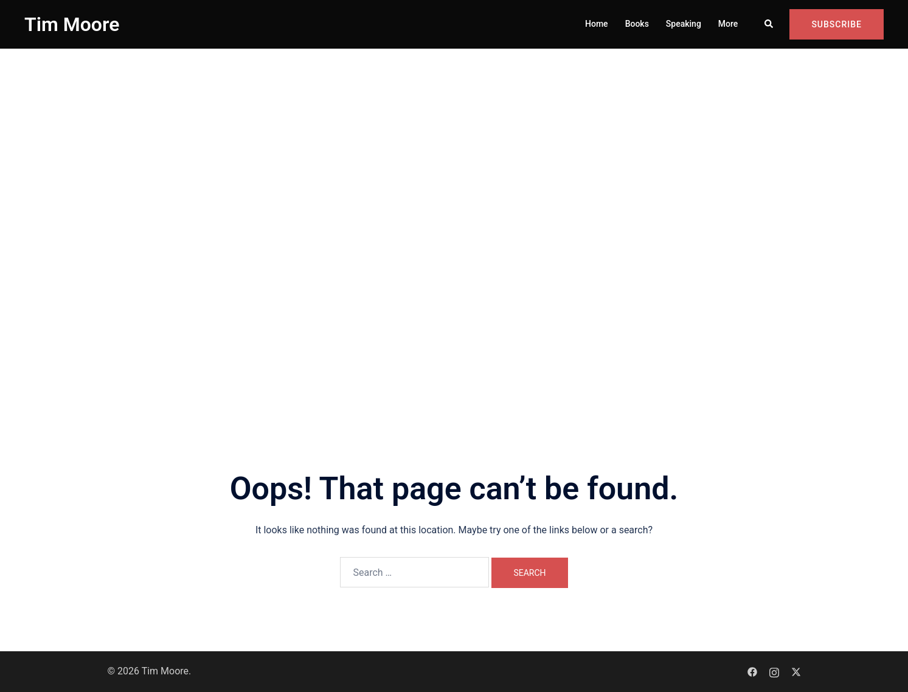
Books (637, 24)
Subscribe (836, 24)
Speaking (683, 24)
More (728, 24)
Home (596, 24)
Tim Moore (71, 24)
